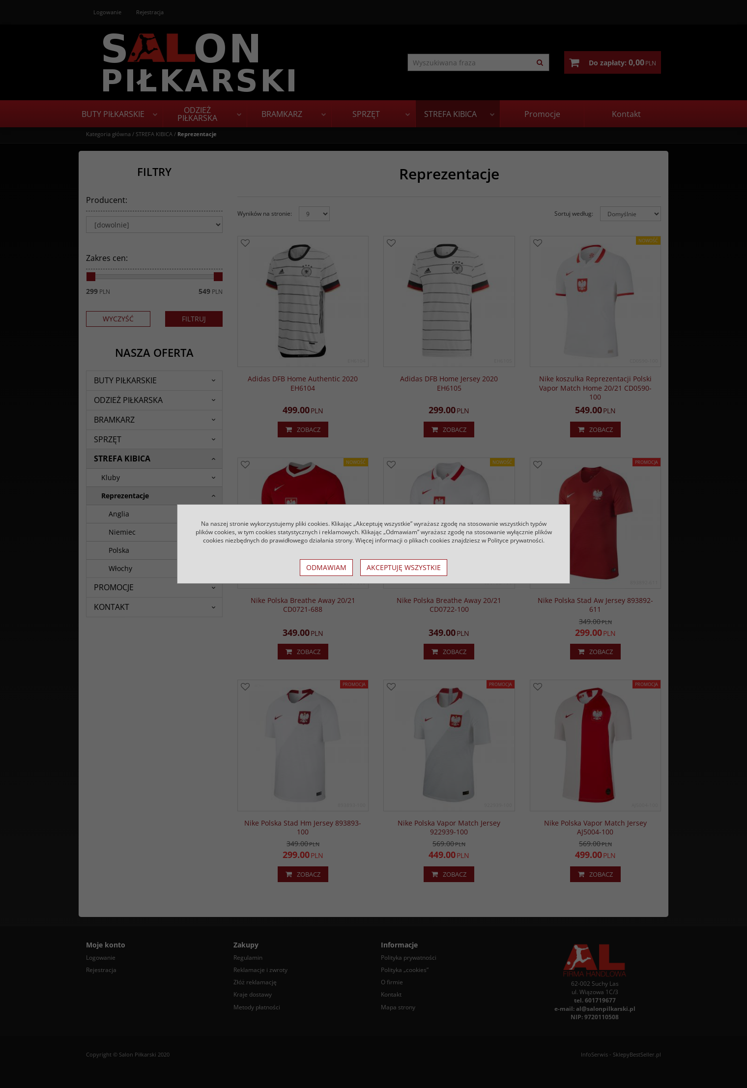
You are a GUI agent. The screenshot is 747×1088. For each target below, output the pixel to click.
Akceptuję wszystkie (404, 567)
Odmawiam (326, 567)
